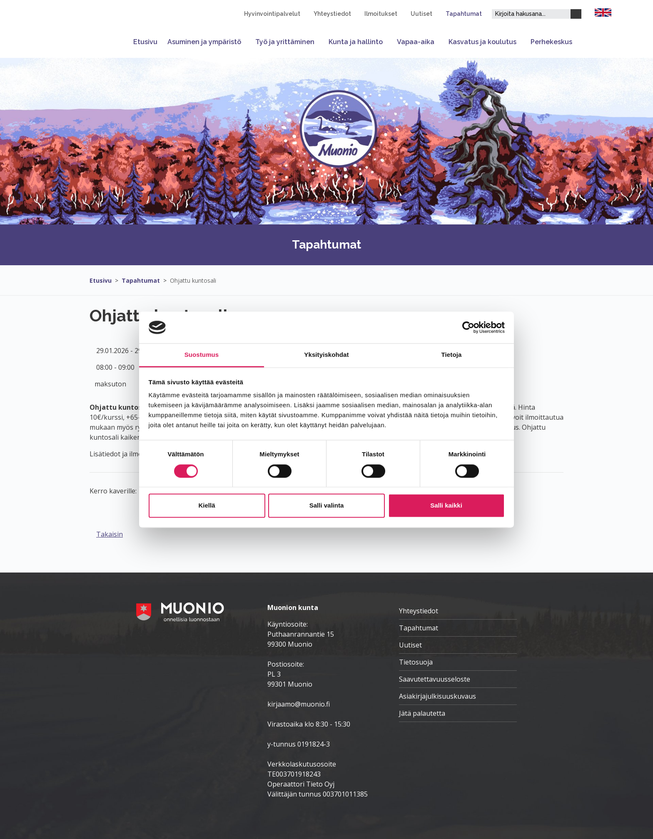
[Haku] (576, 14)
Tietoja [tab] (451, 355)
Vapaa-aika (415, 42)
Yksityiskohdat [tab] (326, 355)
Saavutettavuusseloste (434, 679)
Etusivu (145, 42)
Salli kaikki (446, 505)
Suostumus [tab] (201, 355)
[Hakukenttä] (531, 14)
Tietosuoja (416, 662)
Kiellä (206, 505)
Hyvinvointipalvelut (272, 13)
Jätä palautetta (422, 713)
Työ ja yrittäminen (284, 42)
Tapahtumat (464, 13)
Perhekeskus (551, 42)
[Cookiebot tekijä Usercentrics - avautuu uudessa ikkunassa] (468, 327)
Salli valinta (326, 505)
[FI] (603, 12)
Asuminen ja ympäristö (204, 42)
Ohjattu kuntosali (193, 280)
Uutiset (421, 13)
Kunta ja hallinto (356, 42)
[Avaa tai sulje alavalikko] (245, 42)
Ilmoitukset (380, 13)
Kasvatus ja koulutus (482, 42)
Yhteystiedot (332, 13)
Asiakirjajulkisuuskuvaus (437, 696)
